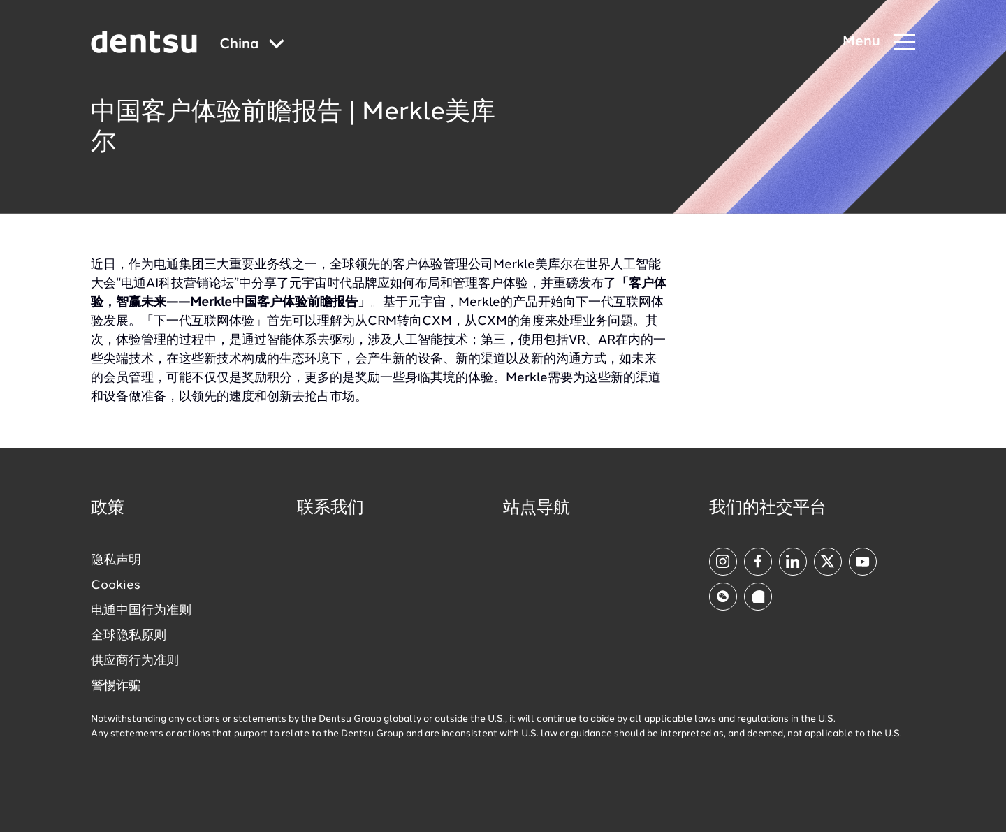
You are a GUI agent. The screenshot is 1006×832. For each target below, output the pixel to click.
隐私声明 (116, 560)
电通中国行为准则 (141, 610)
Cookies (115, 585)
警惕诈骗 (116, 686)
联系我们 (330, 508)
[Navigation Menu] (879, 42)
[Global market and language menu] (251, 45)
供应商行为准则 (135, 661)
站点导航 (536, 508)
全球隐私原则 (128, 635)
